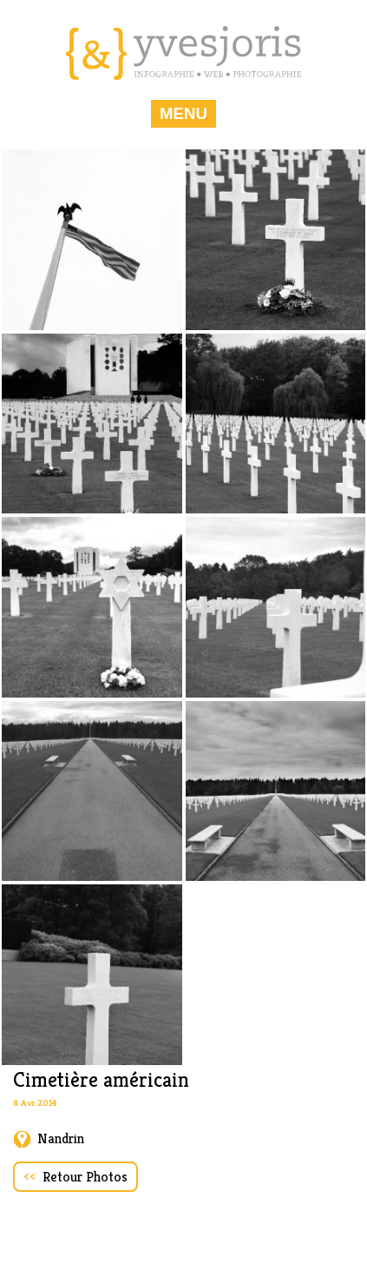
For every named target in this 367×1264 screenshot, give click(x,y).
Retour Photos (75, 1177)
